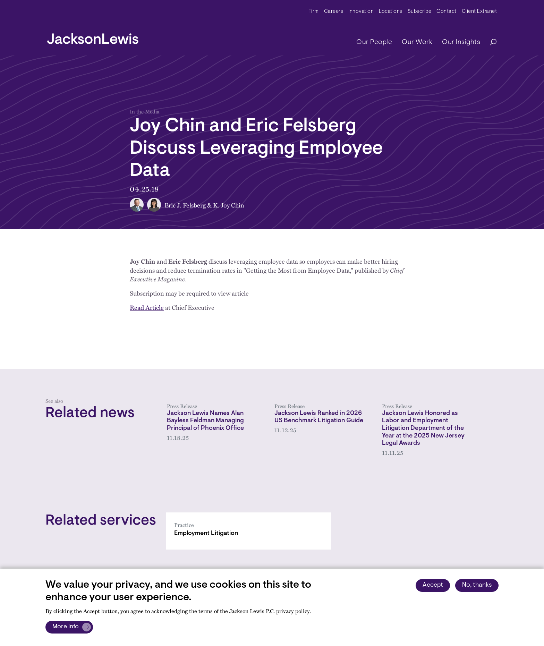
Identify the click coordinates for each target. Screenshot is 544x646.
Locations (390, 11)
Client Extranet (479, 11)
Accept (433, 585)
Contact (446, 11)
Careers (333, 11)
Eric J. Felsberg (185, 205)
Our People (374, 42)
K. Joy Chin (228, 205)
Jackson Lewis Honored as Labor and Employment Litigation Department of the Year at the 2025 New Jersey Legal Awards (423, 428)
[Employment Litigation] (248, 531)
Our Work (417, 42)
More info (65, 627)
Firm (313, 11)
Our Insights (461, 42)
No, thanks (477, 585)
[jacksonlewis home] (92, 36)
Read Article (147, 307)
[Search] (490, 42)
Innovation (361, 11)
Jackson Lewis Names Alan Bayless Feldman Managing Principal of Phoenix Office (205, 421)
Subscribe (420, 11)
